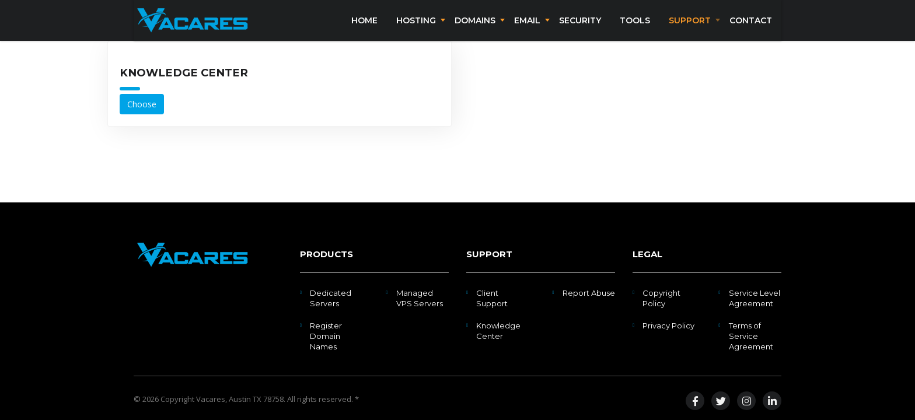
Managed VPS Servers (419, 298)
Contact (750, 28)
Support (690, 28)
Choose (141, 119)
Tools (635, 28)
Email (527, 28)
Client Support (492, 298)
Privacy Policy (668, 325)
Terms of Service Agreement (751, 336)
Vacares (210, 399)
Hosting (416, 28)
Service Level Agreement (754, 298)
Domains (475, 28)
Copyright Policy (661, 298)
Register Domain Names (326, 336)
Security (580, 28)
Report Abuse (589, 293)
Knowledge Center (498, 331)
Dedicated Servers (330, 298)
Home (364, 28)
